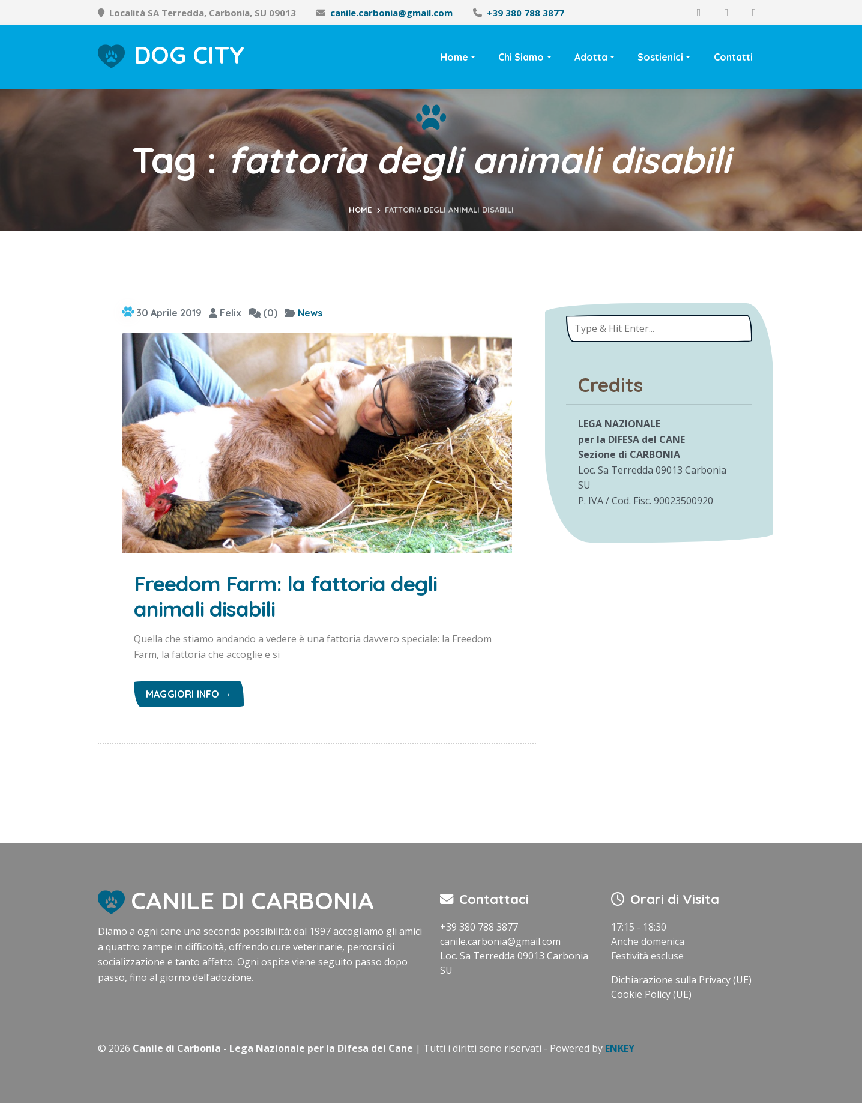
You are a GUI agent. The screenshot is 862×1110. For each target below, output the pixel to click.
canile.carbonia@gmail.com (391, 13)
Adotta (590, 57)
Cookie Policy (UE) (651, 1000)
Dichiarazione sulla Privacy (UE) (681, 986)
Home (454, 57)
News (310, 313)
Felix (225, 313)
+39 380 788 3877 (525, 13)
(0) (263, 313)
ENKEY (619, 1054)
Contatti (733, 57)
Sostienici (660, 57)
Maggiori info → (189, 701)
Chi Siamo (521, 57)
